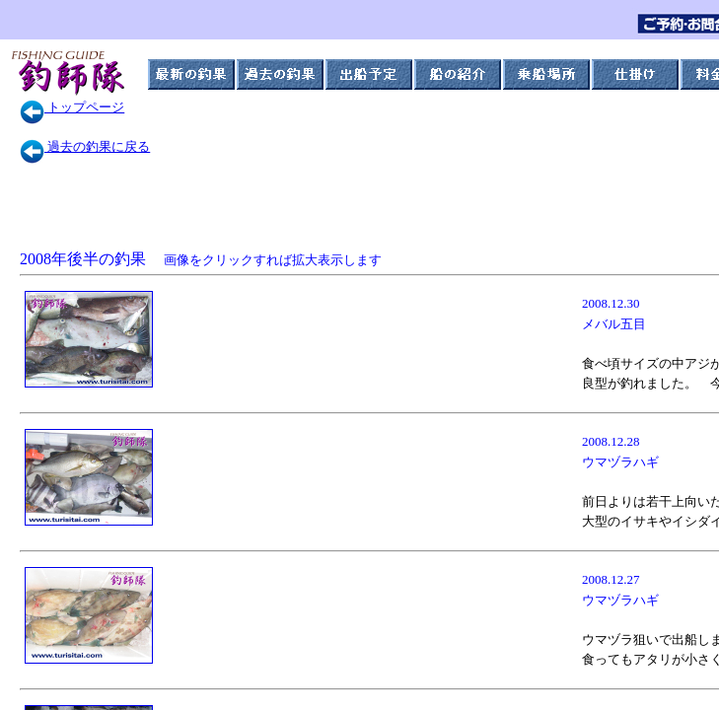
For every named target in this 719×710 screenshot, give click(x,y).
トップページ (72, 107)
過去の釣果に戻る (85, 146)
